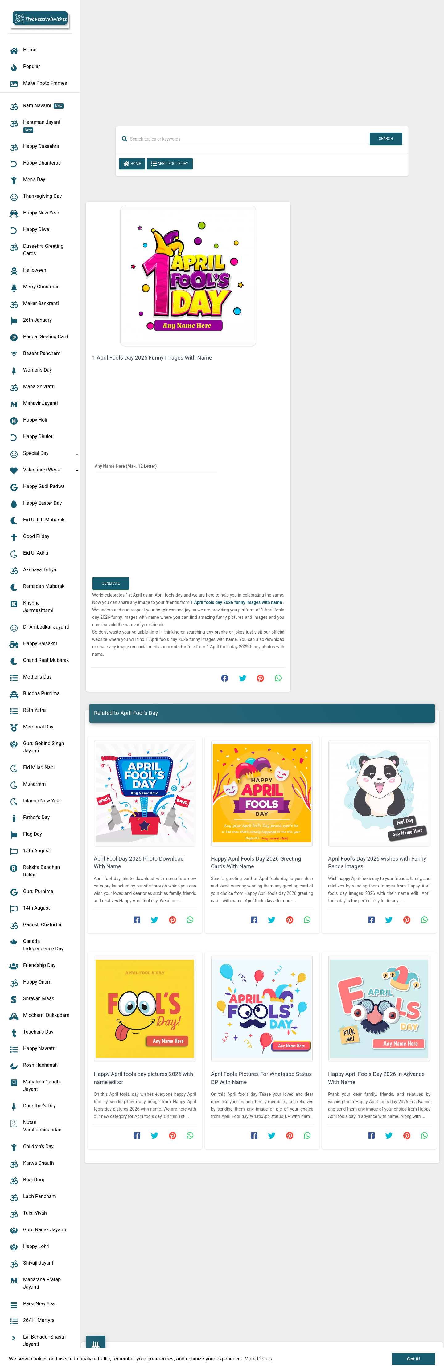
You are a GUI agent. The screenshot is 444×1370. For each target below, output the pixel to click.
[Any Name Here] (157, 465)
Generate (111, 583)
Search (386, 139)
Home (132, 164)
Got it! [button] (413, 1358)
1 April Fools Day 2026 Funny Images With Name (152, 357)
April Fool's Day (169, 164)
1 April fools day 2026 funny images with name (237, 602)
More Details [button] (258, 1358)
